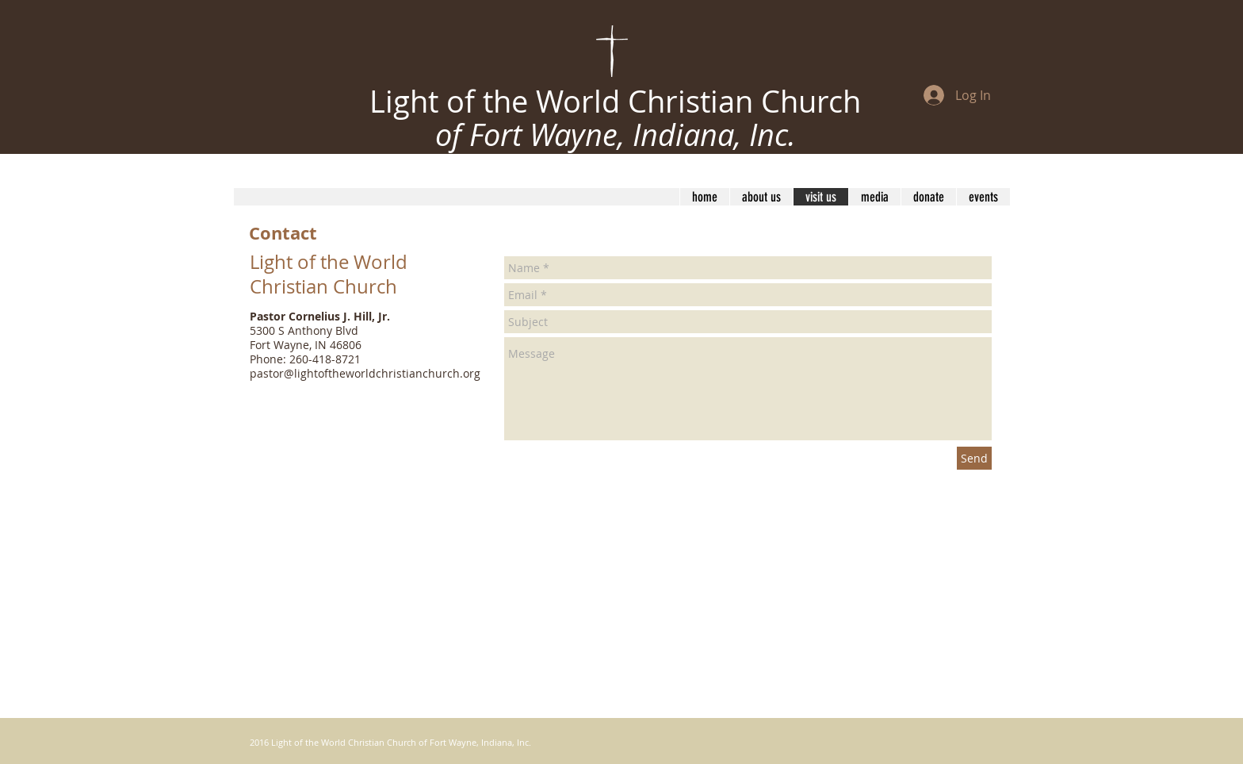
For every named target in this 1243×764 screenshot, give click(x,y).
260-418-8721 (325, 359)
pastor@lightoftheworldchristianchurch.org (365, 373)
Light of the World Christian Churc (606, 101)
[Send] (974, 458)
